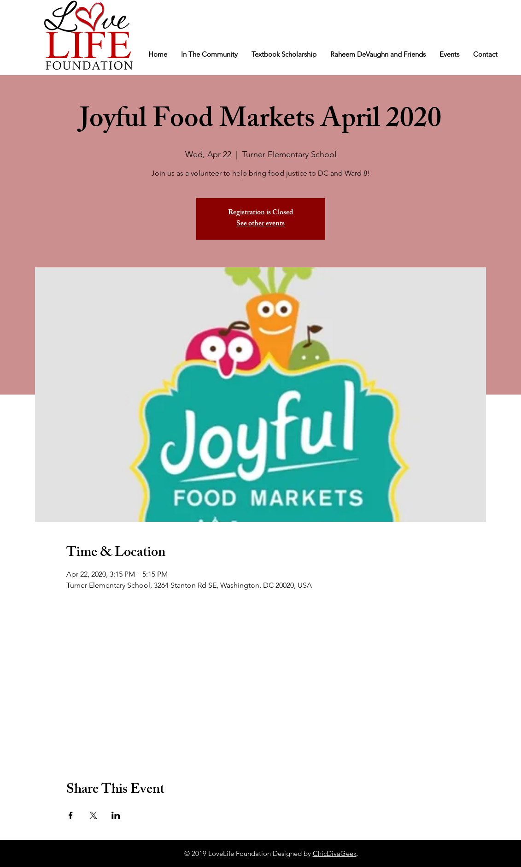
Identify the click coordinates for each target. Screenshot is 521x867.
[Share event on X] (93, 815)
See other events (260, 224)
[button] (209, 54)
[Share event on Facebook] (70, 815)
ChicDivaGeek (335, 853)
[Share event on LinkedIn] (115, 815)
